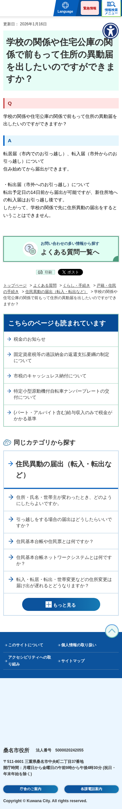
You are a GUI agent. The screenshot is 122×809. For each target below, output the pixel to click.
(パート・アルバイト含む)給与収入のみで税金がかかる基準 (63, 416)
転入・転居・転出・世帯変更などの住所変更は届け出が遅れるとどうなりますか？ (64, 582)
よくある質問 (45, 285)
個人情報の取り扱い (78, 645)
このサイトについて (25, 645)
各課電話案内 (91, 789)
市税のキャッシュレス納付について (50, 375)
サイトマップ (73, 661)
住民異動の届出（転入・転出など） (56, 291)
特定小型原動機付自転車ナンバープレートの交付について (61, 394)
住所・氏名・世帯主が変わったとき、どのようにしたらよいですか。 (64, 500)
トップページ (15, 285)
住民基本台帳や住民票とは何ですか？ (55, 541)
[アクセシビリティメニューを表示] (110, 31)
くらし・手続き (76, 285)
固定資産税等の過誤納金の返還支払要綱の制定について (61, 357)
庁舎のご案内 (30, 789)
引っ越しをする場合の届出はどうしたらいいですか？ (64, 522)
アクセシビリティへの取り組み (29, 660)
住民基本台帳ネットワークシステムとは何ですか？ (64, 560)
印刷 (48, 272)
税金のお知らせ (30, 339)
